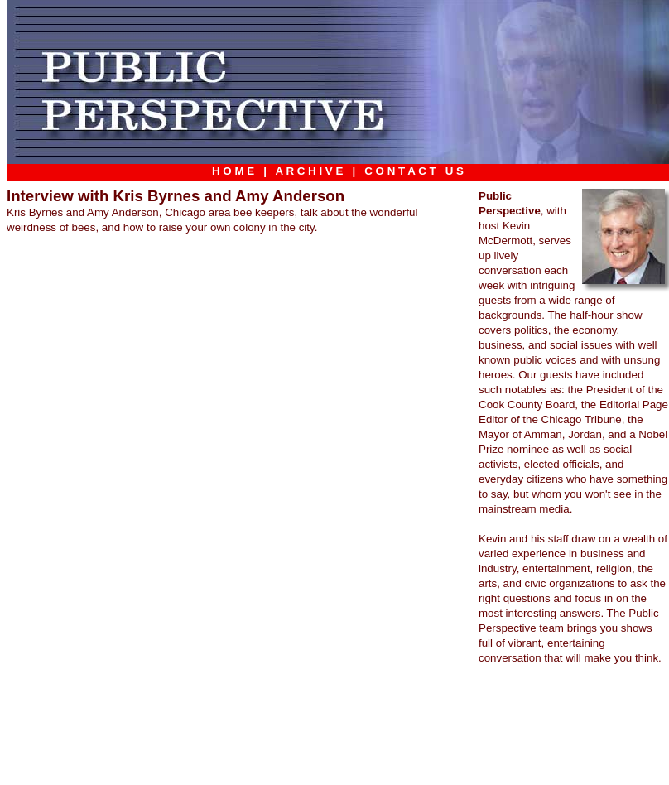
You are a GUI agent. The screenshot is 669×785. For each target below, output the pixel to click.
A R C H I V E (309, 171)
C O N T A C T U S (414, 171)
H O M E (233, 171)
